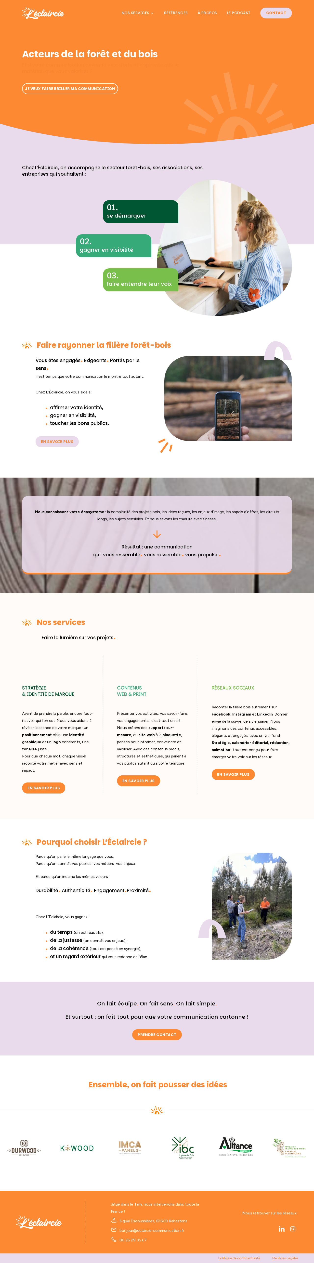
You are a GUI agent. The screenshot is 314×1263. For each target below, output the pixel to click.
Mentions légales (285, 1258)
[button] (70, 89)
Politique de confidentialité (239, 1258)
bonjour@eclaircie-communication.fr (151, 1230)
